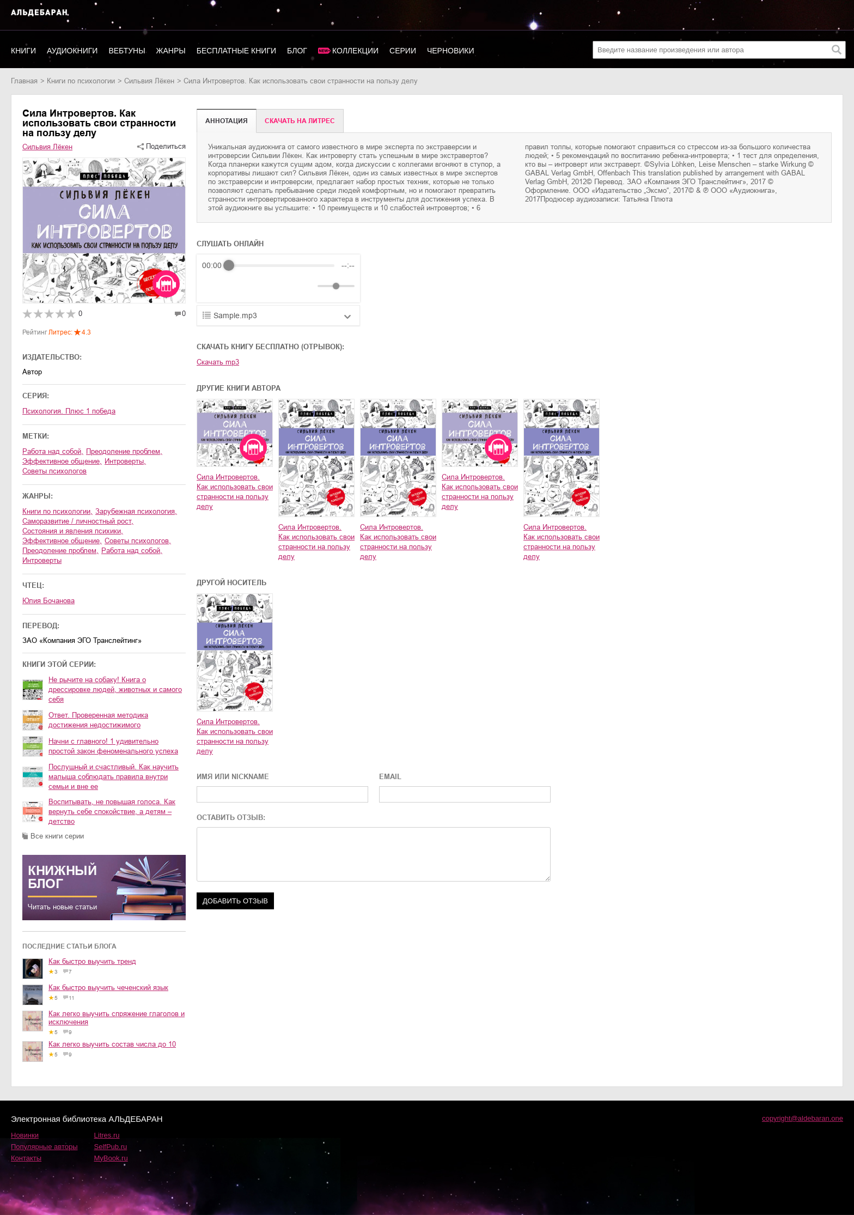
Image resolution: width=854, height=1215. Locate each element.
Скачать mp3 (218, 362)
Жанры (171, 50)
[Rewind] (213, 286)
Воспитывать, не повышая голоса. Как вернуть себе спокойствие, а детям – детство (111, 811)
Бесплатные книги (236, 50)
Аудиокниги (72, 50)
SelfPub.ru (110, 1147)
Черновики (450, 50)
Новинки (25, 1135)
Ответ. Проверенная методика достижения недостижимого (98, 720)
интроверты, (125, 461)
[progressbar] (281, 265)
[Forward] (260, 286)
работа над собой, (52, 451)
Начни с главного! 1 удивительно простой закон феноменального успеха (113, 746)
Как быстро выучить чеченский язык (108, 987)
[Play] (237, 286)
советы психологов (54, 471)
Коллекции (355, 50)
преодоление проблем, (124, 451)
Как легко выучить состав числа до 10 (112, 1044)
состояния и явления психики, (72, 531)
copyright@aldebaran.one (802, 1118)
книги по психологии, (57, 511)
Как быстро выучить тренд (92, 961)
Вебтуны (126, 50)
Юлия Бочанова (48, 601)
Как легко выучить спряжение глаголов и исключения (116, 1018)
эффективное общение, (62, 461)
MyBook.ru (111, 1158)
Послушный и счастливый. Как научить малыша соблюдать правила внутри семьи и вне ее (113, 777)
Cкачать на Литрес (300, 121)
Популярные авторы (44, 1147)
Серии (402, 50)
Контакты (26, 1158)
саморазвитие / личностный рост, (77, 521)
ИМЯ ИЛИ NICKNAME (233, 777)
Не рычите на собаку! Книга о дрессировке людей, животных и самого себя (115, 689)
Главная (24, 81)
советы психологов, (138, 541)
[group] (278, 278)
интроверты (42, 560)
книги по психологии (81, 81)
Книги (23, 50)
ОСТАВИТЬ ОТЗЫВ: (231, 817)
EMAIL (390, 777)
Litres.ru (107, 1135)
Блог (297, 50)
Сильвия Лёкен (149, 81)
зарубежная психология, (136, 511)
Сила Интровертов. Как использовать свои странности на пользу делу (235, 492)
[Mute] (307, 286)
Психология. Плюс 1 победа (68, 411)
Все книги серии (57, 836)
